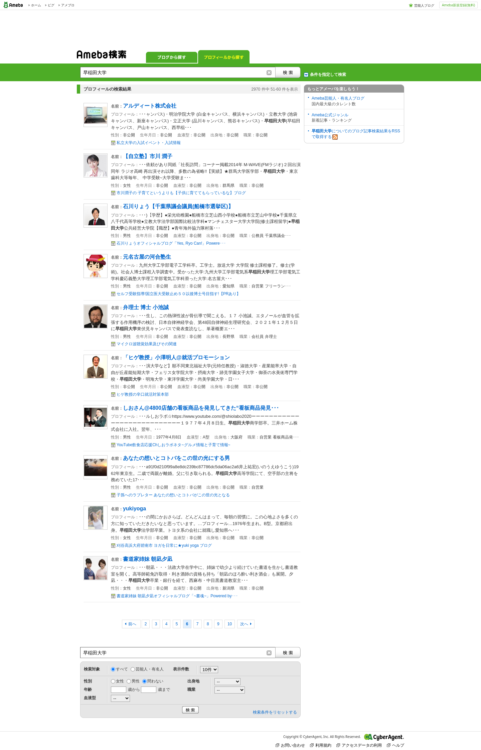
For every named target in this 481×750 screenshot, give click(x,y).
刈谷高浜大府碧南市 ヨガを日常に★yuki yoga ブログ (164, 545)
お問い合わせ (290, 745)
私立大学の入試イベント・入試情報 (149, 142)
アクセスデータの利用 (359, 745)
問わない (155, 681)
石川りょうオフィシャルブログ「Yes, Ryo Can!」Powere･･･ (171, 243)
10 (229, 624)
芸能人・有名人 (150, 669)
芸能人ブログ (424, 5)
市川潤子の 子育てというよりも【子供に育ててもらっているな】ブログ (181, 193)
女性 (120, 681)
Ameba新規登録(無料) (458, 5)
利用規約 (320, 745)
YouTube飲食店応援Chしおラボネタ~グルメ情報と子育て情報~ (173, 445)
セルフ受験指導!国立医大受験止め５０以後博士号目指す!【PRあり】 (178, 293)
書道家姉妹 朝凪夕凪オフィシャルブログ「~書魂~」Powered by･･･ (177, 596)
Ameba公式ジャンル (330, 115)
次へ (244, 624)
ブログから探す (171, 57)
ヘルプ (395, 745)
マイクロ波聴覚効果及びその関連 (147, 344)
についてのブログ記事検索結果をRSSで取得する (356, 134)
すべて (122, 669)
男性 (136, 681)
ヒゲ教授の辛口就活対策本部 (143, 394)
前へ (132, 624)
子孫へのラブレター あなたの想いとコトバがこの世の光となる (173, 495)
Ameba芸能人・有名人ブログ (338, 98)
